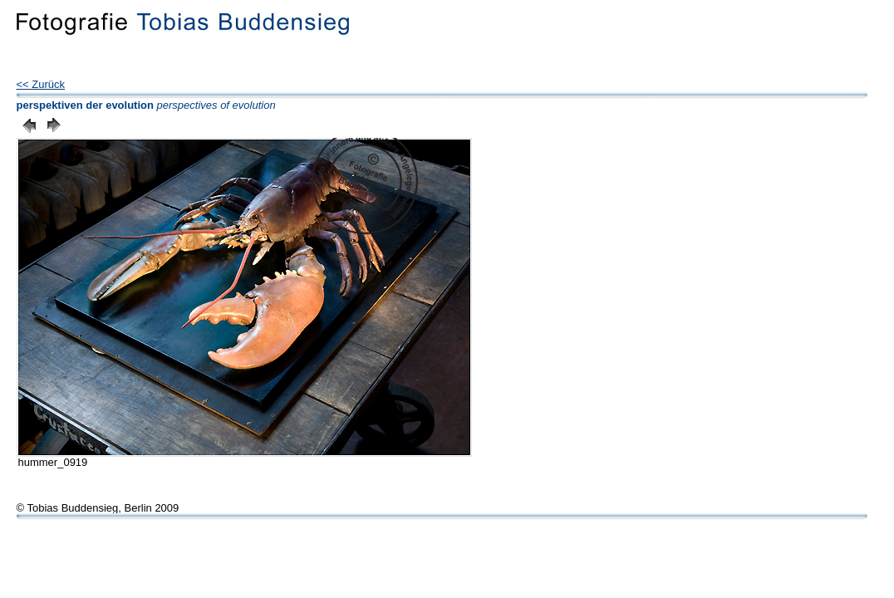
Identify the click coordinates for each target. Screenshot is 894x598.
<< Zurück (41, 84)
